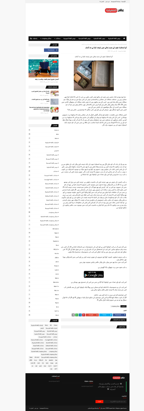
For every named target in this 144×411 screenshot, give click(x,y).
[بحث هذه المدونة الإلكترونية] (109, 401)
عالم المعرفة (115, 51)
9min (37, 138)
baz (37, 237)
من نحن (102, 1)
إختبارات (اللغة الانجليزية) (37, 142)
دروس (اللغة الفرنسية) (37, 163)
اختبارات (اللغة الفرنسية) (37, 147)
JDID (37, 258)
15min (37, 130)
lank (37, 270)
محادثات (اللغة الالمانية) (37, 188)
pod (37, 299)
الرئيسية (118, 1)
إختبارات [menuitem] (29, 38)
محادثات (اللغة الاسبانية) (37, 184)
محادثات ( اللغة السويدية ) (37, 175)
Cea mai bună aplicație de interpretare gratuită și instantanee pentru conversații (34, 109)
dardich (37, 241)
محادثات (37, 171)
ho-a (37, 253)
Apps (37, 233)
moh (37, 278)
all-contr (37, 229)
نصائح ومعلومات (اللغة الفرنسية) (37, 225)
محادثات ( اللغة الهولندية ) (37, 179)
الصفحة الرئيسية (117, 44)
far (37, 245)
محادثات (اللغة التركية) (37, 200)
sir (37, 307)
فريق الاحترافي (85, 408)
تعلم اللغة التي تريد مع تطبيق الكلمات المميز (35, 100)
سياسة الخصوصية (110, 1)
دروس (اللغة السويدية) (37, 159)
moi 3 (37, 290)
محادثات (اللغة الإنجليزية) (37, 192)
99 (37, 134)
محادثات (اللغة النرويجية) (37, 208)
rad (37, 303)
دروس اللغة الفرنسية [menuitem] (79, 38)
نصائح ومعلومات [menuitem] (41, 38)
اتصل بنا (96, 1)
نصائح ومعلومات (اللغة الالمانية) (37, 216)
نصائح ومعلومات (108, 44)
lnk (37, 274)
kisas (37, 266)
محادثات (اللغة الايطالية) (37, 196)
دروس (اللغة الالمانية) (37, 155)
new (37, 295)
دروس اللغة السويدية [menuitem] (64, 38)
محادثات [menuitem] (52, 38)
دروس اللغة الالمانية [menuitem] (94, 38)
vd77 (37, 311)
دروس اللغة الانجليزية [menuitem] (109, 38)
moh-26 (37, 282)
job (37, 262)
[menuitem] (118, 38)
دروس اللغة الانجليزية (37, 167)
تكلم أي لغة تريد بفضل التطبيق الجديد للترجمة (35, 92)
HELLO (37, 249)
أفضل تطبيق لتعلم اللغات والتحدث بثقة (41, 79)
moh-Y (37, 286)
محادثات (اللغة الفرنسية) (37, 204)
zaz (37, 315)
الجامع (37, 151)
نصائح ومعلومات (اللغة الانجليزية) (37, 221)
